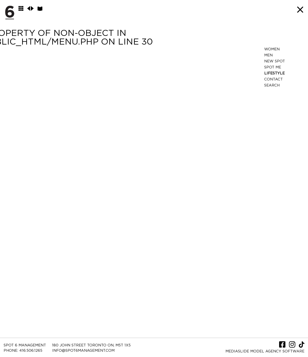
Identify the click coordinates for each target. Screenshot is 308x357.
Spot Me (272, 67)
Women (272, 49)
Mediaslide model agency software (264, 351)
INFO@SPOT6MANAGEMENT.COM (83, 350)
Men (268, 55)
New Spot (274, 61)
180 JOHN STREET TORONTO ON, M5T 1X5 (91, 345)
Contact (273, 79)
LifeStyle (274, 73)
